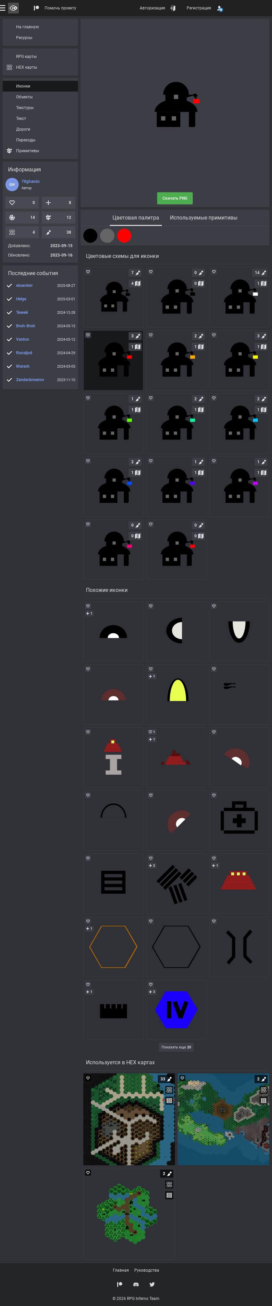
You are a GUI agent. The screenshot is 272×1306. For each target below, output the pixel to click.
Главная (121, 1270)
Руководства (146, 1270)
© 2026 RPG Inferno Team (136, 1299)
